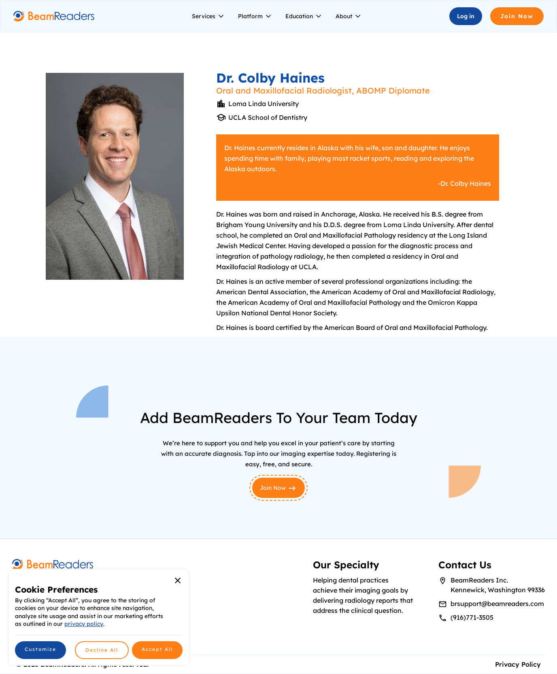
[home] (53, 16)
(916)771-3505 (472, 617)
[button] (208, 16)
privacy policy (83, 623)
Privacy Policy (518, 664)
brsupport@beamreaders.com (497, 604)
